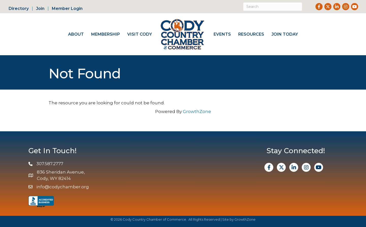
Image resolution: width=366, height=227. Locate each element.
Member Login (67, 9)
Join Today (285, 34)
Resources (251, 34)
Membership (105, 34)
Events (222, 34)
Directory (19, 9)
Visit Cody (139, 34)
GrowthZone (197, 111)
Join (40, 9)
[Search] (273, 6)
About (76, 34)
